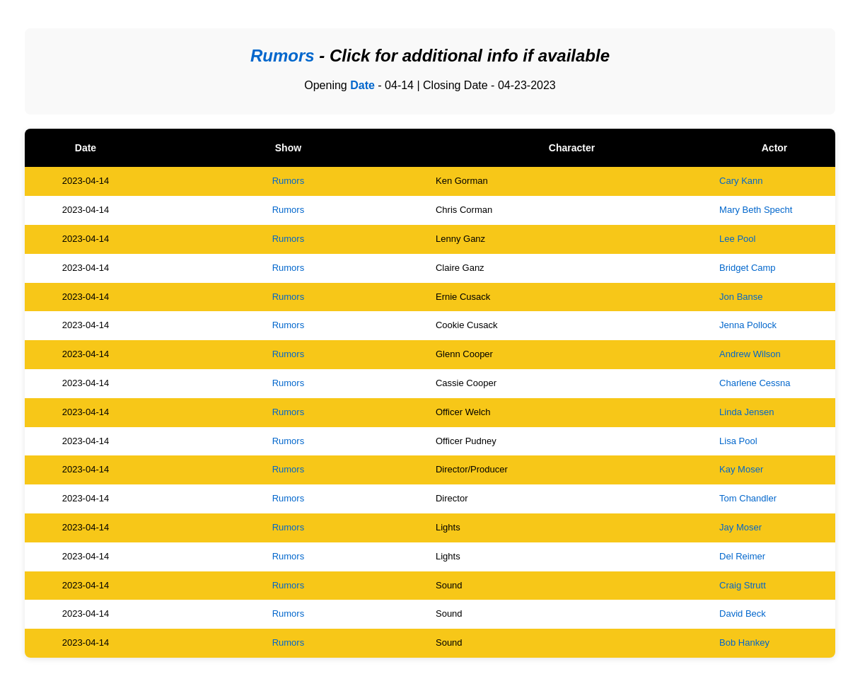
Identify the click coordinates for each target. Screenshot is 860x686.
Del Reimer (742, 556)
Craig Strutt (742, 585)
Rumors (288, 180)
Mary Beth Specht (755, 209)
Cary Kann (740, 180)
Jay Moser (740, 527)
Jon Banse (740, 296)
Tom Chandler (748, 498)
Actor (775, 147)
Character (572, 147)
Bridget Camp (747, 267)
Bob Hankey (744, 642)
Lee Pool (737, 238)
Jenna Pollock (748, 325)
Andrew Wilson (750, 354)
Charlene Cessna (754, 383)
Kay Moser (741, 469)
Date (362, 85)
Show (288, 147)
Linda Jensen (746, 412)
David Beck (742, 613)
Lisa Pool (738, 441)
